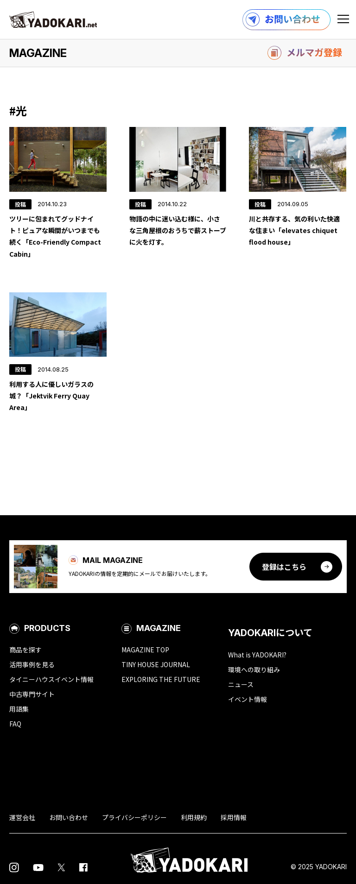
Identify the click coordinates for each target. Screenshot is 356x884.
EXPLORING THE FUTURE (160, 679)
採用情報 (234, 817)
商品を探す (25, 649)
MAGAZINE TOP (145, 649)
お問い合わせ (68, 817)
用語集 (19, 709)
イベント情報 (247, 699)
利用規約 (194, 817)
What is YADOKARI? (257, 654)
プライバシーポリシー (134, 817)
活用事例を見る (32, 664)
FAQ (15, 723)
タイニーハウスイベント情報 (51, 679)
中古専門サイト (32, 694)
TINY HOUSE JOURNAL (155, 664)
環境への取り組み (254, 669)
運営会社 (22, 817)
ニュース (241, 684)
